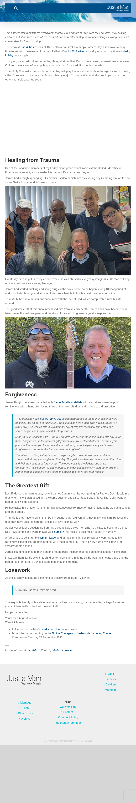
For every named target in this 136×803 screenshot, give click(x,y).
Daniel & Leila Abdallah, (68, 402)
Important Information (68, 722)
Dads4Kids (27, 47)
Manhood (111, 689)
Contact (68, 712)
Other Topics (25, 713)
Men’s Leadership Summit (49, 629)
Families (111, 679)
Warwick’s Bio (68, 706)
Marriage (25, 702)
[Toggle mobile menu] (10, 8)
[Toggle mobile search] (16, 8)
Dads (110, 673)
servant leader (47, 537)
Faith (26, 708)
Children (111, 684)
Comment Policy (68, 717)
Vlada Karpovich (62, 650)
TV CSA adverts (77, 51)
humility (59, 531)
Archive (25, 718)
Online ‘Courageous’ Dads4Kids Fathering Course (81, 633)
